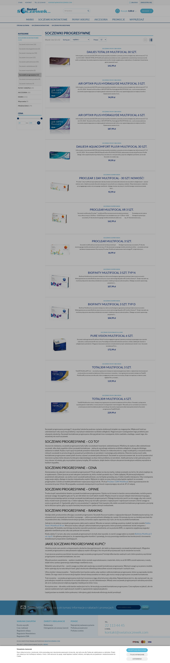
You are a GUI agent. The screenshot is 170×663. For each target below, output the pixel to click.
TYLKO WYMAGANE (137, 654)
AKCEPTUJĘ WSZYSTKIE (137, 650)
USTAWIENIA (137, 659)
